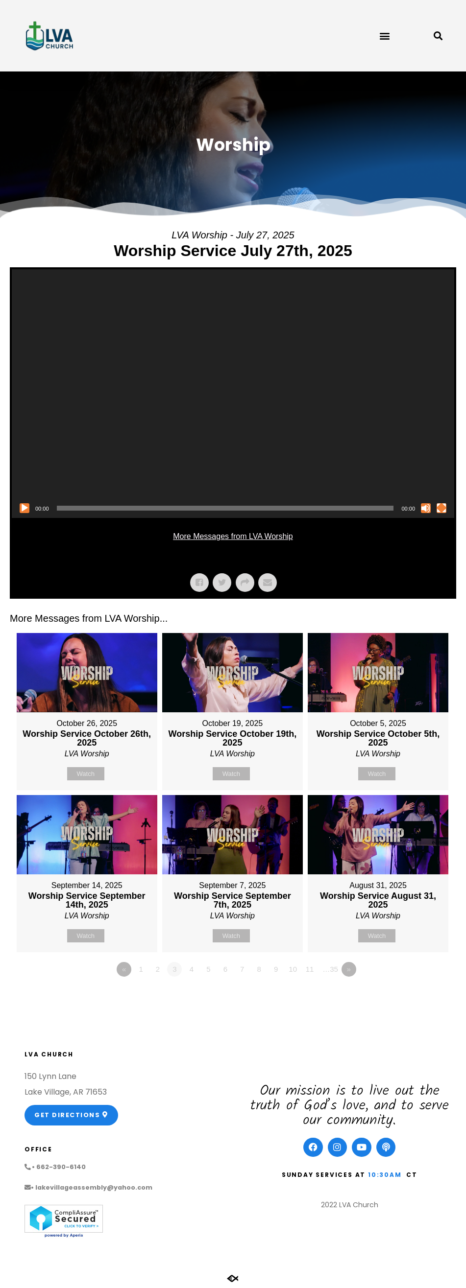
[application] (233, 393)
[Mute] (426, 508)
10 (293, 969)
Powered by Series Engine (420, 996)
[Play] (24, 508)
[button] (385, 36)
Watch (86, 773)
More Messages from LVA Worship (233, 536)
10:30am (385, 1175)
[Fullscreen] (441, 508)
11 (310, 969)
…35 (330, 969)
